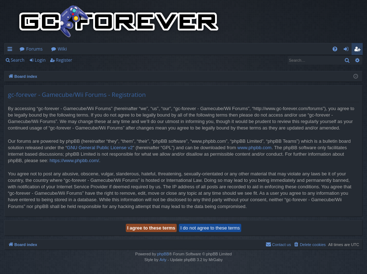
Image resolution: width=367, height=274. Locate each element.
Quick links (11, 50)
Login (40, 60)
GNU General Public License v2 (100, 147)
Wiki (62, 49)
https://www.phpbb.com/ (74, 160)
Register (64, 60)
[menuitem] (334, 49)
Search (17, 60)
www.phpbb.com (254, 147)
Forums (34, 49)
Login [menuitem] (347, 50)
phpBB (163, 254)
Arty (163, 260)
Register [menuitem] (359, 50)
